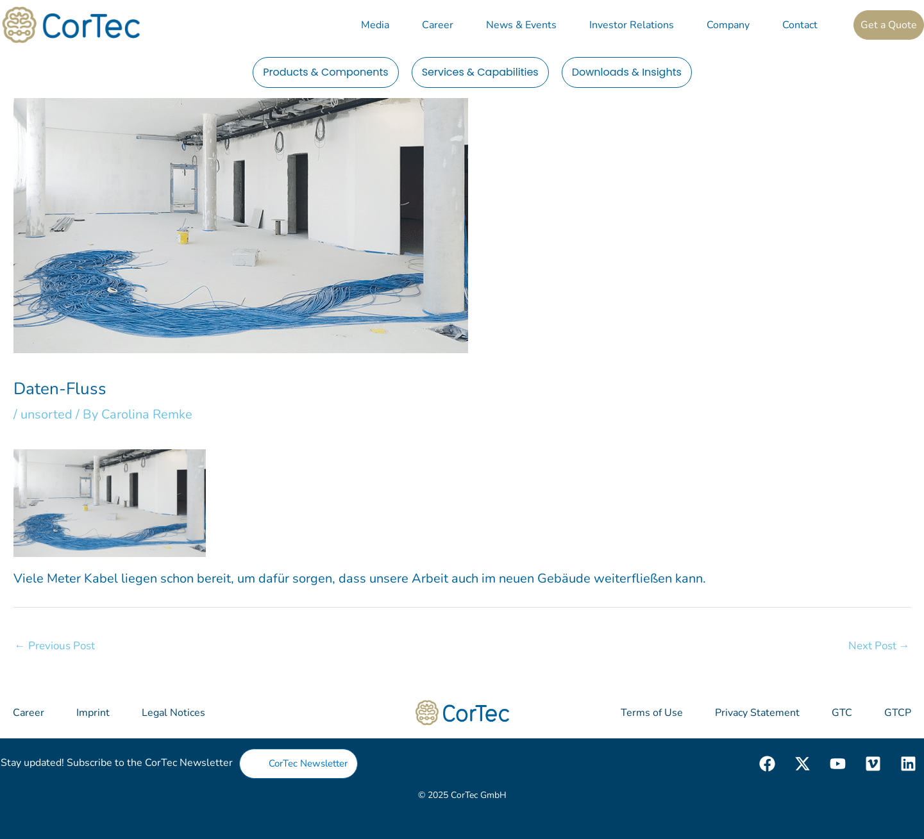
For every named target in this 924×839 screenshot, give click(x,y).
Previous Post (55, 645)
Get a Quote (889, 25)
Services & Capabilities (480, 72)
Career (437, 25)
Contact (800, 25)
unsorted (46, 414)
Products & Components (326, 72)
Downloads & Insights (627, 72)
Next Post (879, 645)
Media (375, 25)
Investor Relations (631, 25)
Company (728, 25)
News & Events (521, 25)
